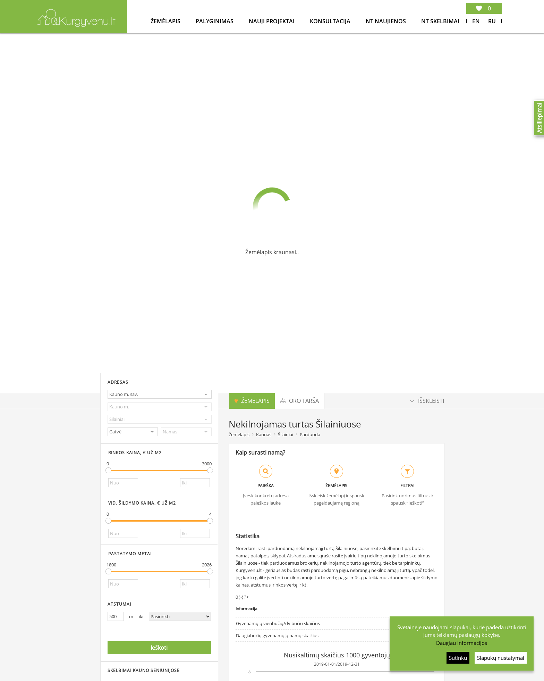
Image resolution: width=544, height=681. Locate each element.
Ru (492, 21)
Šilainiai (285, 434)
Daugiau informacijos (461, 642)
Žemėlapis (166, 21)
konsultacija (331, 21)
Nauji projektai (272, 21)
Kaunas (263, 434)
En (476, 21)
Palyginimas (215, 21)
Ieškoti (159, 648)
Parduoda (310, 434)
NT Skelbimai (440, 21)
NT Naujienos (386, 21)
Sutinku (458, 657)
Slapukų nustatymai (500, 657)
